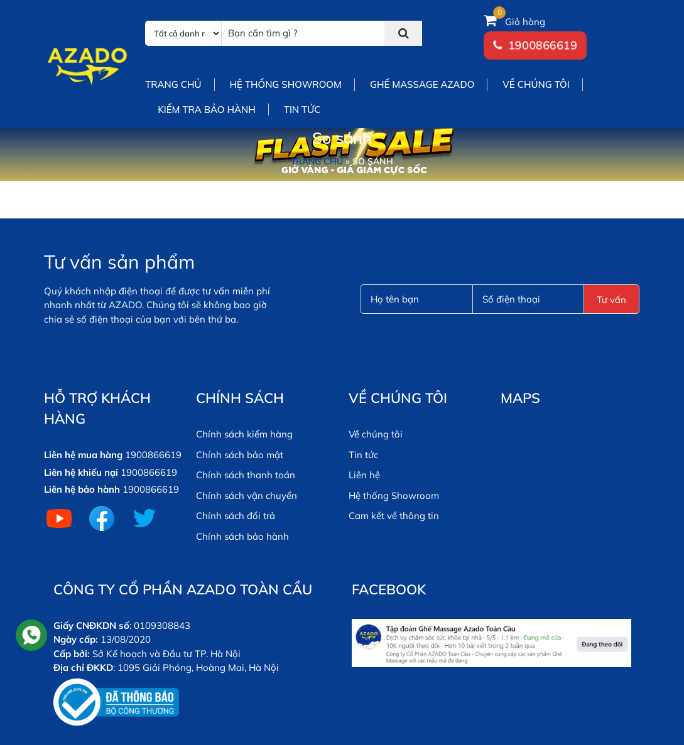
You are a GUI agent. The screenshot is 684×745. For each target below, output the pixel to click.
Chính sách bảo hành (242, 536)
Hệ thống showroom (286, 84)
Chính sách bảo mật (239, 455)
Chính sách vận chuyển (246, 495)
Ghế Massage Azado (422, 84)
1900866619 (542, 45)
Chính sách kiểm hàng (244, 434)
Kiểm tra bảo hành (207, 109)
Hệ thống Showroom (394, 495)
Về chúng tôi (535, 84)
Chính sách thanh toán (245, 475)
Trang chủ (173, 84)
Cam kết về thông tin (394, 516)
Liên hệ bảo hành (82, 489)
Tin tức (302, 109)
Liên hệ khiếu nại (81, 472)
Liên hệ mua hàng (83, 455)
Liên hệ (364, 475)
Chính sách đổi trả (235, 516)
